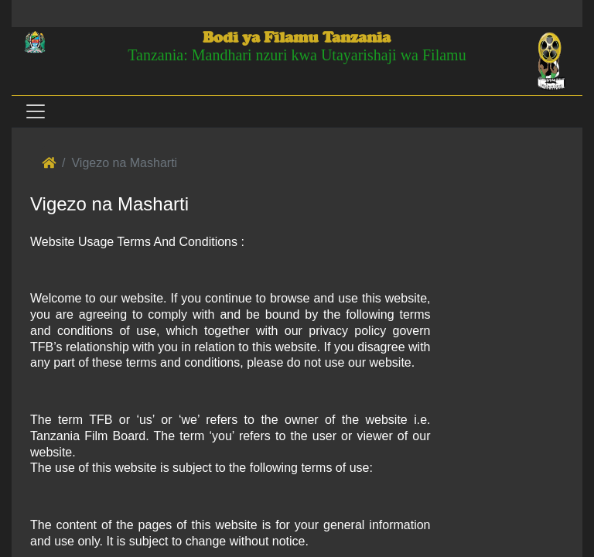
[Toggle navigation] (34, 111)
